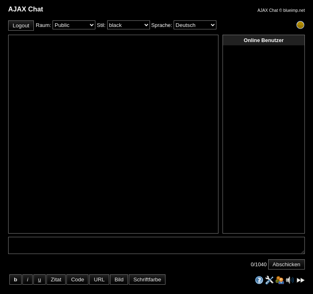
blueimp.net (294, 10)
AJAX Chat (268, 10)
